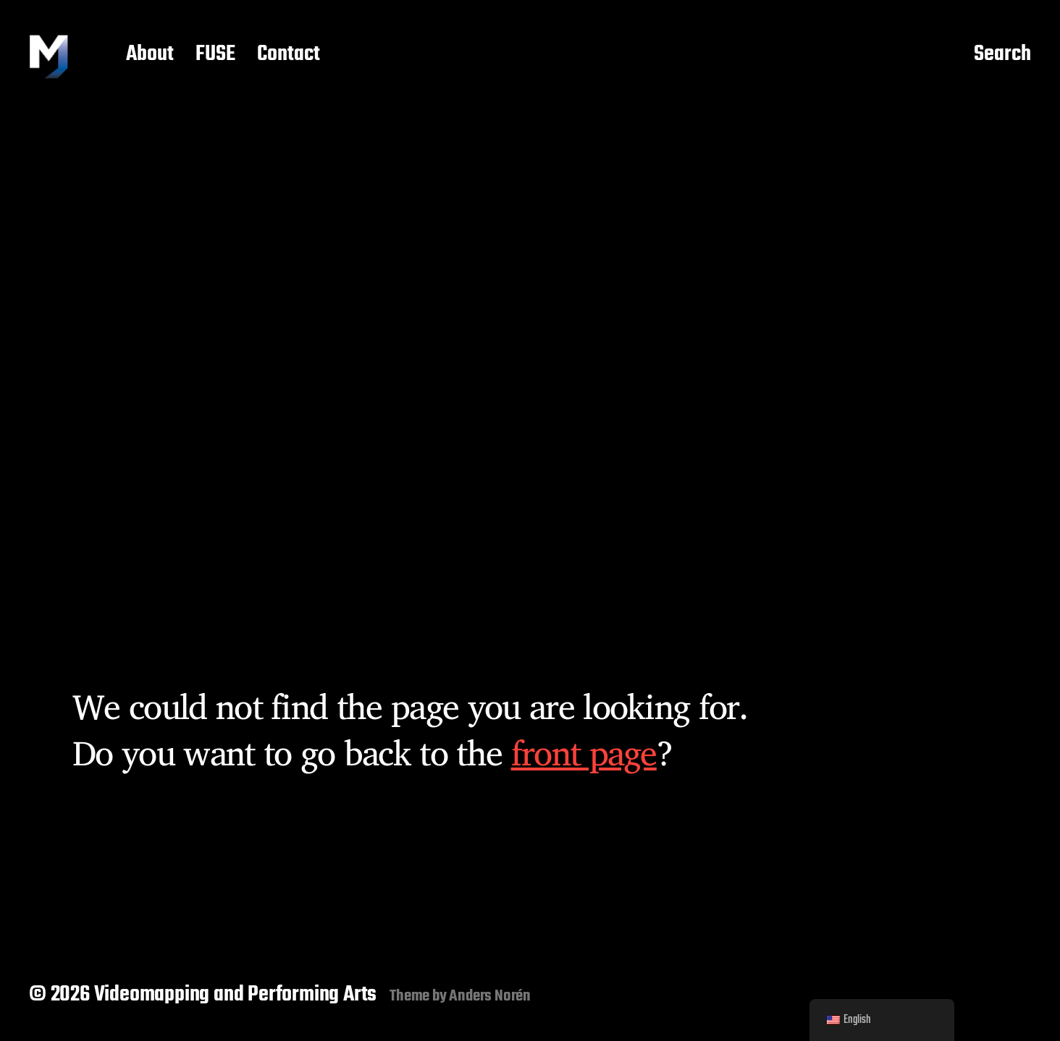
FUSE (215, 55)
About (150, 55)
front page (584, 752)
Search (1002, 55)
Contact (288, 55)
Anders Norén (490, 996)
